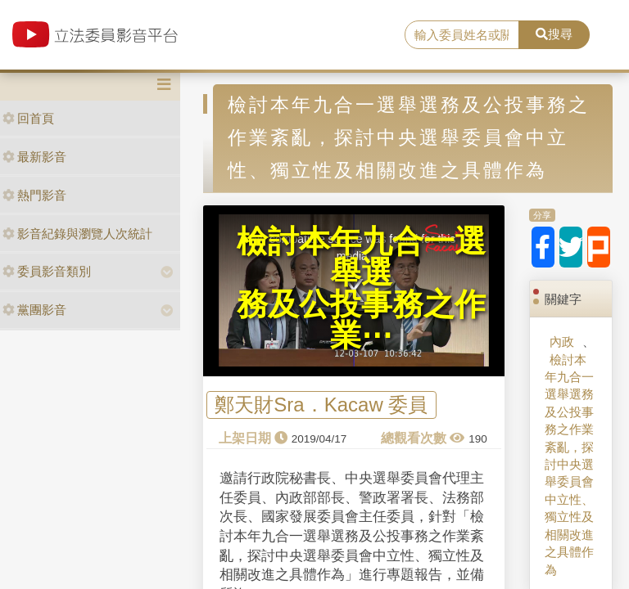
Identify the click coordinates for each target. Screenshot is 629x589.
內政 (562, 341)
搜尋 (554, 34)
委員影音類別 (46, 271)
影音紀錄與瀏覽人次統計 (77, 234)
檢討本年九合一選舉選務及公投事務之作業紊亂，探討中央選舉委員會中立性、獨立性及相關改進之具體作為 (569, 465)
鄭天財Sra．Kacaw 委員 (321, 405)
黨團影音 (34, 310)
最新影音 (34, 157)
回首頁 (28, 118)
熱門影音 (34, 195)
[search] (462, 35)
